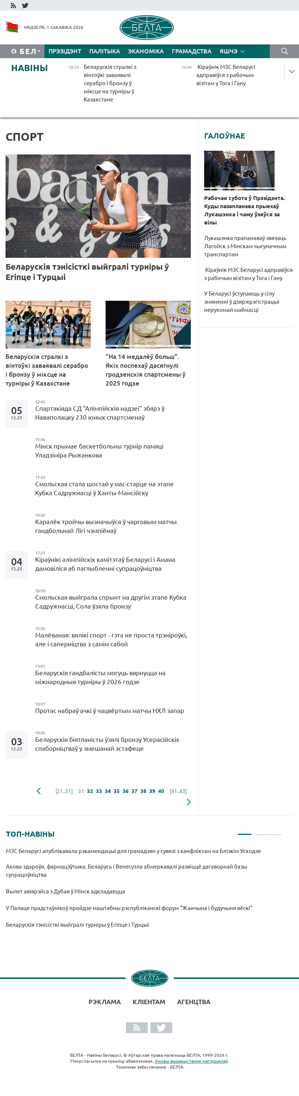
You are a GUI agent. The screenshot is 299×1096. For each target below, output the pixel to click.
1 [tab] (245, 831)
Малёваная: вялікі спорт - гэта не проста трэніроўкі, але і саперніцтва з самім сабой (111, 639)
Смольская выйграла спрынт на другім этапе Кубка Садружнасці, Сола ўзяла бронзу (110, 602)
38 (143, 791)
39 (152, 791)
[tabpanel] (144, 891)
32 (90, 791)
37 (134, 791)
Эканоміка (146, 51)
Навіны (29, 68)
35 (117, 791)
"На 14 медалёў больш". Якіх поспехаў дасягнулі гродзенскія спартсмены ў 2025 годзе (146, 370)
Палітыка (104, 51)
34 (108, 791)
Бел (28, 51)
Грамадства (192, 51)
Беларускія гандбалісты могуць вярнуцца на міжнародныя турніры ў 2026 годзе (100, 677)
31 (81, 791)
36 (126, 791)
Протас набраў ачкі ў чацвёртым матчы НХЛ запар (109, 710)
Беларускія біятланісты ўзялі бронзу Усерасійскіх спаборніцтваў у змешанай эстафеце (107, 744)
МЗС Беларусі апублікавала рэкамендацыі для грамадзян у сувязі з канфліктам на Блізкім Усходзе (134, 851)
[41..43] (178, 791)
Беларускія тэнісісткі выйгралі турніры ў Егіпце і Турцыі (87, 272)
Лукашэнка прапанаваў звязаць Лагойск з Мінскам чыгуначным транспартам (245, 246)
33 (99, 791)
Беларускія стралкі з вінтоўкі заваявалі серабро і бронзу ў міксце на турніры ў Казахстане (47, 370)
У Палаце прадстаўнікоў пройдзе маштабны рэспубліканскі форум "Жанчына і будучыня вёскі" (129, 908)
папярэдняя (39, 791)
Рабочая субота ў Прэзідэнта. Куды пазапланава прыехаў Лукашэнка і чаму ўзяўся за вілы (244, 210)
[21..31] (64, 791)
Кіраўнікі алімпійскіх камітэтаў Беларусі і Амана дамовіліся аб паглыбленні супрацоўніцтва (105, 564)
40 (161, 791)
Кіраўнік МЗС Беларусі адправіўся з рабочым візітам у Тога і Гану (248, 274)
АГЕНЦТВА (193, 1001)
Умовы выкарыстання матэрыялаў (191, 1061)
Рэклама (105, 1001)
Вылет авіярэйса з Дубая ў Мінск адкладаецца (66, 891)
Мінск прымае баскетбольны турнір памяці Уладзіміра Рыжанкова (99, 451)
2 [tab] (259, 831)
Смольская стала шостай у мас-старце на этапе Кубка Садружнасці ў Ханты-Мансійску (104, 488)
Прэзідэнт (65, 51)
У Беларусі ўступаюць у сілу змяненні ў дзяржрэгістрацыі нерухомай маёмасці (241, 301)
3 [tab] (274, 831)
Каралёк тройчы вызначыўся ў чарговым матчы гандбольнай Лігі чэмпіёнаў (106, 526)
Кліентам (149, 1001)
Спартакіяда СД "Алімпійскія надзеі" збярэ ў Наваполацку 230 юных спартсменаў (100, 413)
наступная (189, 802)
